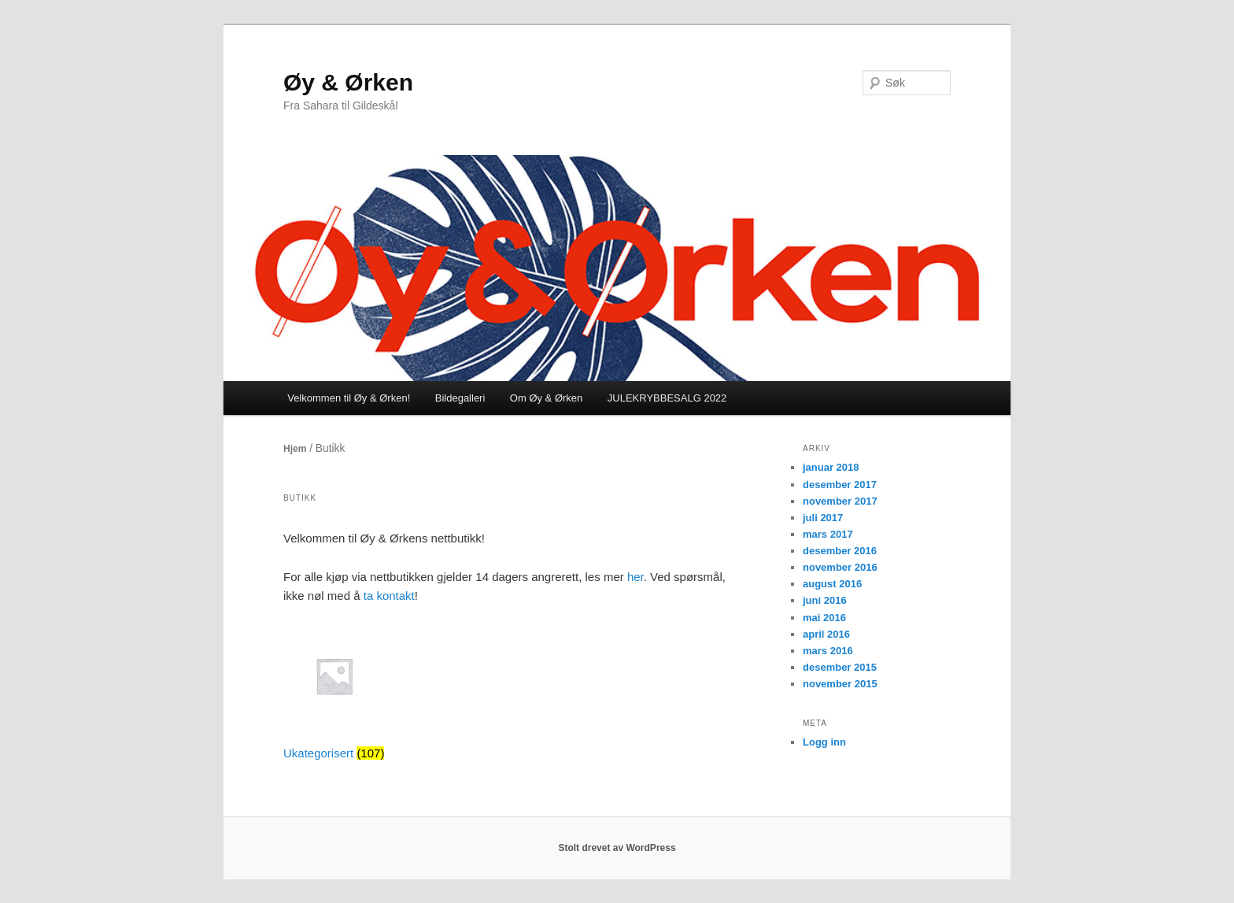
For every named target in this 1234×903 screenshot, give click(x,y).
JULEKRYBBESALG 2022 (667, 398)
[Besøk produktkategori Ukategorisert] (334, 697)
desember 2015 (840, 667)
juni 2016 (825, 600)
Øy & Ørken (348, 82)
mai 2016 (824, 618)
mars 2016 (828, 651)
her (635, 576)
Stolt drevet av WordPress (616, 847)
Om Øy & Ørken (546, 398)
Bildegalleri (460, 398)
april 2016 (826, 634)
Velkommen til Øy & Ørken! (348, 398)
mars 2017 (828, 534)
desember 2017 (840, 484)
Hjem (294, 448)
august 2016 (832, 584)
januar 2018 (831, 467)
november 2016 (840, 567)
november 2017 (840, 501)
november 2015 (840, 684)
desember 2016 (840, 551)
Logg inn (824, 742)
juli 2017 (823, 518)
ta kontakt (389, 595)
